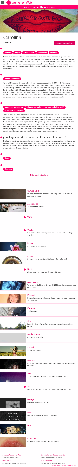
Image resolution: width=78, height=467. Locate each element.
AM (28, 386)
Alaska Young (33, 334)
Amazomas (32, 282)
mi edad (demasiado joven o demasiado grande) (45, 107)
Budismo (8, 169)
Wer (29, 373)
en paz (17, 52)
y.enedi (30, 347)
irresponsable (29, 52)
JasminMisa (32, 204)
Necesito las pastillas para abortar (53, 455)
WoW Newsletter (47, 460)
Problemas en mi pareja (14, 110)
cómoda (8, 52)
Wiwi (29, 217)
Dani (29, 269)
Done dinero (6, 460)
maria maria (32, 438)
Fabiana (31, 308)
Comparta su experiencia (64, 43)
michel (30, 256)
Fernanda (31, 295)
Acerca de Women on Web (11, 455)
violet (29, 321)
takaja (30, 243)
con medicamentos (12, 79)
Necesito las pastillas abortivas (39, 7)
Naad (29, 412)
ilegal (7, 158)
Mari (29, 425)
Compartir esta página (39, 175)
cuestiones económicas (14, 107)
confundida (42, 52)
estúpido (53, 52)
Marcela (31, 360)
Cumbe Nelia (33, 191)
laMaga (30, 399)
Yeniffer (30, 230)
